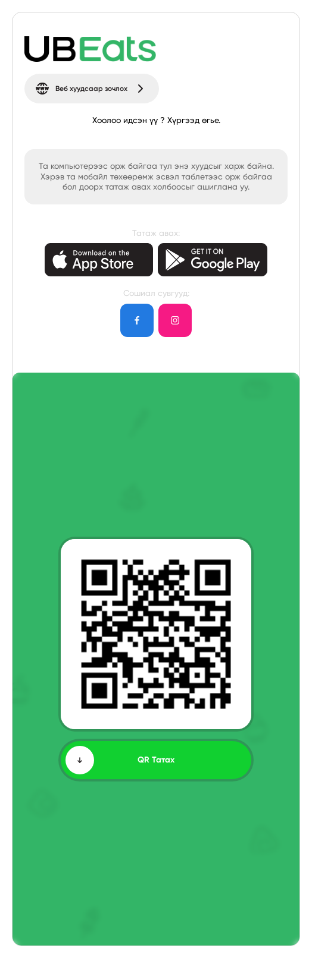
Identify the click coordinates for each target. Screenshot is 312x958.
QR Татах (119, 760)
